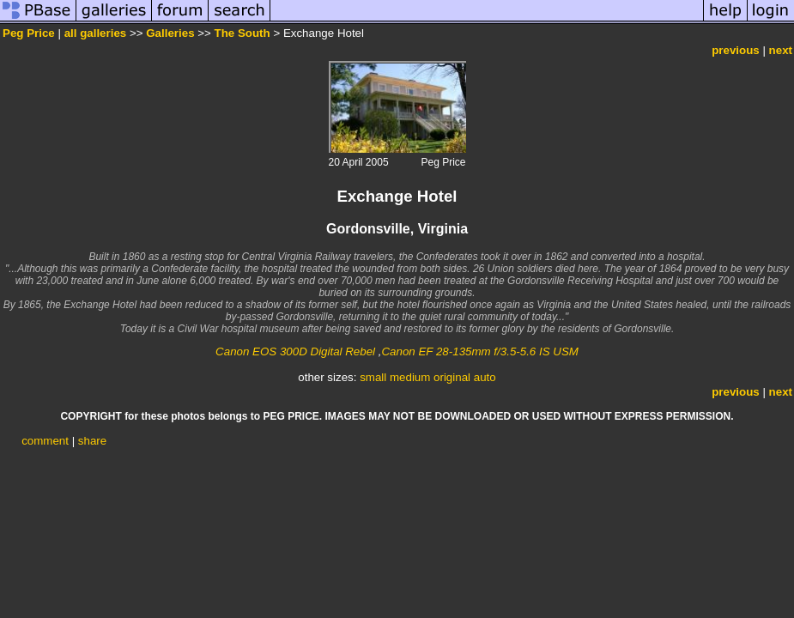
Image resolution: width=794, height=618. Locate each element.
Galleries (170, 33)
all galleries (95, 33)
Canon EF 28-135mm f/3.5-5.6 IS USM (479, 351)
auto (485, 377)
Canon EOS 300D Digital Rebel (295, 351)
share (92, 440)
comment (45, 440)
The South (242, 33)
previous (736, 50)
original (451, 377)
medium (410, 377)
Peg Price (29, 33)
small (373, 377)
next (780, 50)
